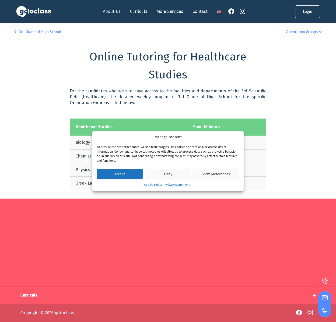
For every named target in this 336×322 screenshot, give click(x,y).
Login (307, 11)
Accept (119, 174)
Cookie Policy (153, 185)
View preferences (216, 174)
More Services (170, 11)
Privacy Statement (177, 185)
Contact (200, 11)
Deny (168, 174)
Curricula (138, 11)
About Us (112, 11)
